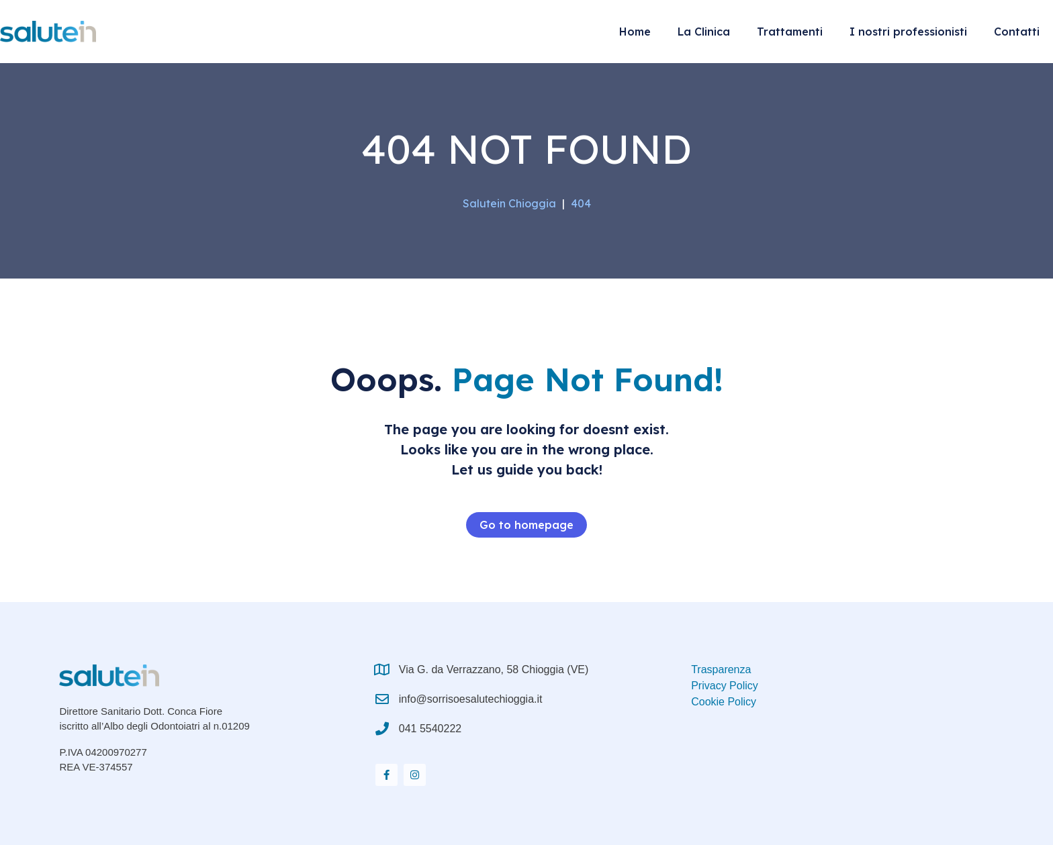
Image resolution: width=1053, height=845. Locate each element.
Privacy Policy (724, 685)
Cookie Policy (723, 701)
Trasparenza (721, 669)
